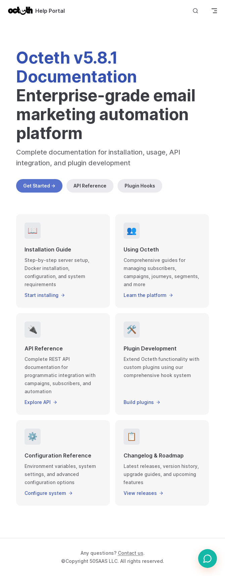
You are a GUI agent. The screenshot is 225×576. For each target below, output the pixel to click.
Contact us (130, 553)
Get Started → (39, 186)
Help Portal (36, 11)
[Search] (195, 10)
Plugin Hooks (140, 186)
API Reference (90, 186)
